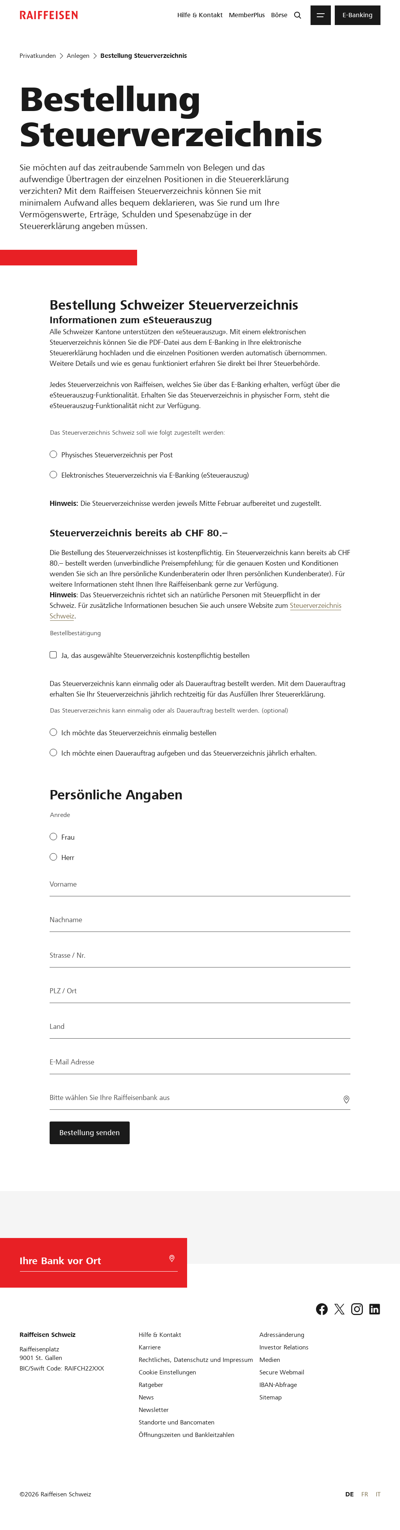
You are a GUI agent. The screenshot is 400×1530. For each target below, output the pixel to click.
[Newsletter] (154, 1410)
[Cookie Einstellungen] (167, 1372)
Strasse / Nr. (68, 955)
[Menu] (321, 15)
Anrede (60, 815)
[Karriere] (150, 1347)
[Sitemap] (270, 1397)
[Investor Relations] (284, 1347)
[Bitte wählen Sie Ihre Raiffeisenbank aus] (200, 1097)
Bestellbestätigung (75, 633)
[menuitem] (200, 15)
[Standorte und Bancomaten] (176, 1422)
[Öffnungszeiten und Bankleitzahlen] (186, 1435)
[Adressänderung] (281, 1334)
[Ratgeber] (151, 1384)
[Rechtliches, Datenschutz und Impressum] (196, 1359)
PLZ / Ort (63, 991)
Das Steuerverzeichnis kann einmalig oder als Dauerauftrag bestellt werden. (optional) (169, 710)
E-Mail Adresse (72, 1062)
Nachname (66, 919)
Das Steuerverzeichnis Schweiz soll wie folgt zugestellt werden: (137, 432)
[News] (146, 1397)
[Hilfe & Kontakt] (160, 1334)
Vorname (63, 884)
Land (57, 1026)
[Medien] (269, 1359)
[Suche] (298, 15)
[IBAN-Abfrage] (278, 1384)
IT (378, 1494)
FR (364, 1494)
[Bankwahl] (95, 1262)
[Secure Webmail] (281, 1372)
